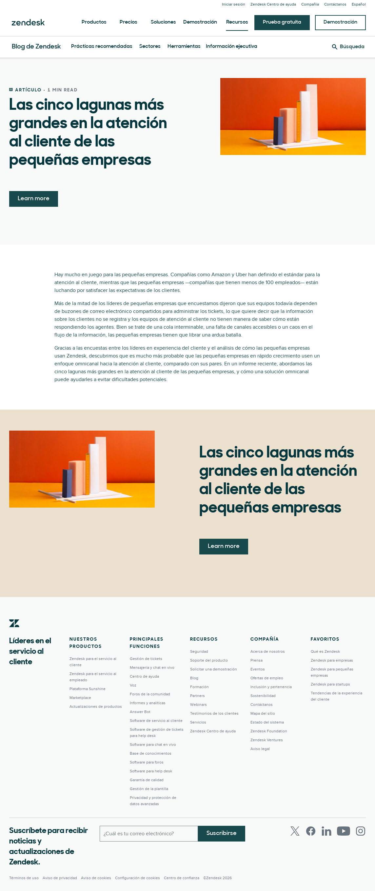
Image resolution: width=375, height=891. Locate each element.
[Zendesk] (14, 633)
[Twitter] (295, 831)
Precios (128, 22)
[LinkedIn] (326, 831)
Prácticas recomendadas (101, 46)
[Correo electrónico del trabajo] (149, 834)
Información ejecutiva (231, 46)
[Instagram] (360, 831)
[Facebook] (311, 831)
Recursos (237, 22)
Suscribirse (222, 833)
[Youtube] (343, 831)
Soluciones (163, 22)
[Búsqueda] (348, 47)
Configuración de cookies (137, 878)
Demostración (200, 22)
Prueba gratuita (282, 22)
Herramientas (184, 46)
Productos (94, 22)
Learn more (33, 199)
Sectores (150, 46)
